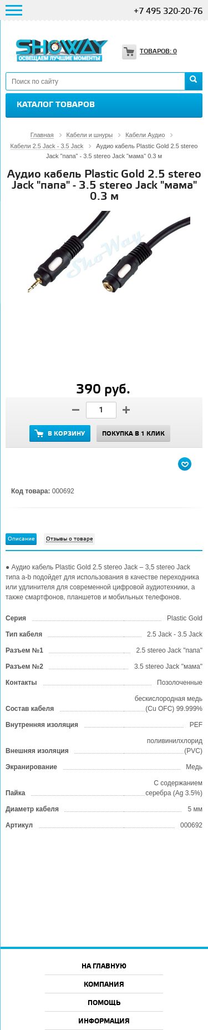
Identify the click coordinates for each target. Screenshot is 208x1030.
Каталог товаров (56, 105)
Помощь (104, 1003)
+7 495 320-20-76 (168, 12)
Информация (104, 1021)
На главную (104, 966)
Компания (104, 985)
